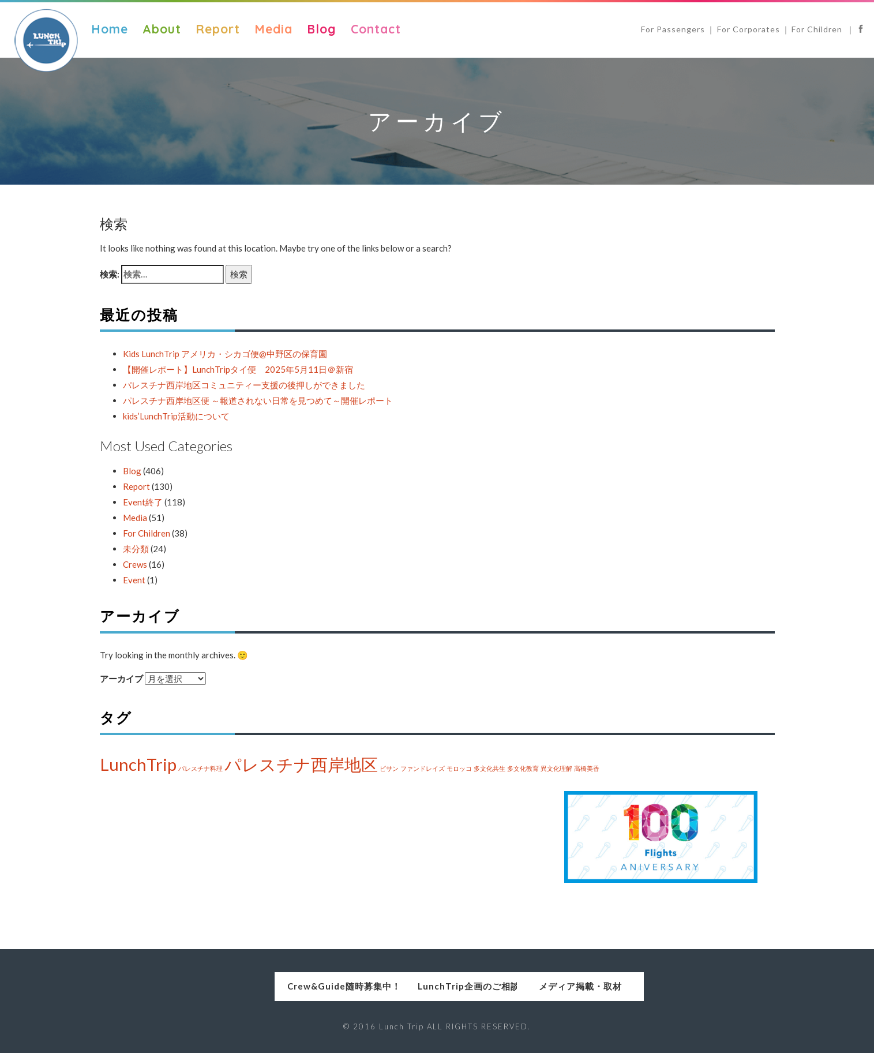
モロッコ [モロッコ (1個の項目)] (459, 768)
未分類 (136, 549)
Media (273, 28)
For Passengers (673, 29)
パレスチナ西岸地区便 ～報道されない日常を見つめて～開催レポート (258, 400)
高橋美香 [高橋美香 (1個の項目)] (586, 768)
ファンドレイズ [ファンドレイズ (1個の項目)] (422, 768)
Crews (135, 564)
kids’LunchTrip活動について (176, 416)
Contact (376, 28)
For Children (818, 29)
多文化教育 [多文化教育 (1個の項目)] (523, 768)
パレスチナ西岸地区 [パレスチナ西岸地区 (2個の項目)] (301, 764)
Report (218, 28)
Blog (321, 28)
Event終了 (143, 502)
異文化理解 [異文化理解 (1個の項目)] (556, 768)
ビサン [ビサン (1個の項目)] (389, 768)
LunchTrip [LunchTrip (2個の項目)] (138, 764)
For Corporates (748, 29)
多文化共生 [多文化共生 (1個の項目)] (489, 768)
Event (134, 580)
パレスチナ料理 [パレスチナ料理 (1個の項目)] (200, 768)
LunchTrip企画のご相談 (437, 986)
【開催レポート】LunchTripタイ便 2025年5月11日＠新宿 (238, 369)
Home (109, 28)
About (161, 28)
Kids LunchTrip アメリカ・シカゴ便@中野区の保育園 (225, 353)
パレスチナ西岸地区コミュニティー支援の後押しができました (244, 385)
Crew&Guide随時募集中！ (268, 986)
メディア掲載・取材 (606, 986)
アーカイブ (121, 678)
